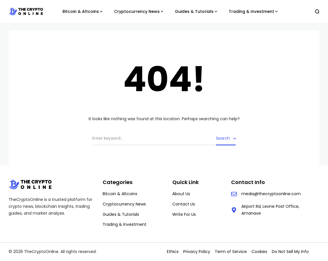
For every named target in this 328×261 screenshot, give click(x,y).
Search (223, 138)
